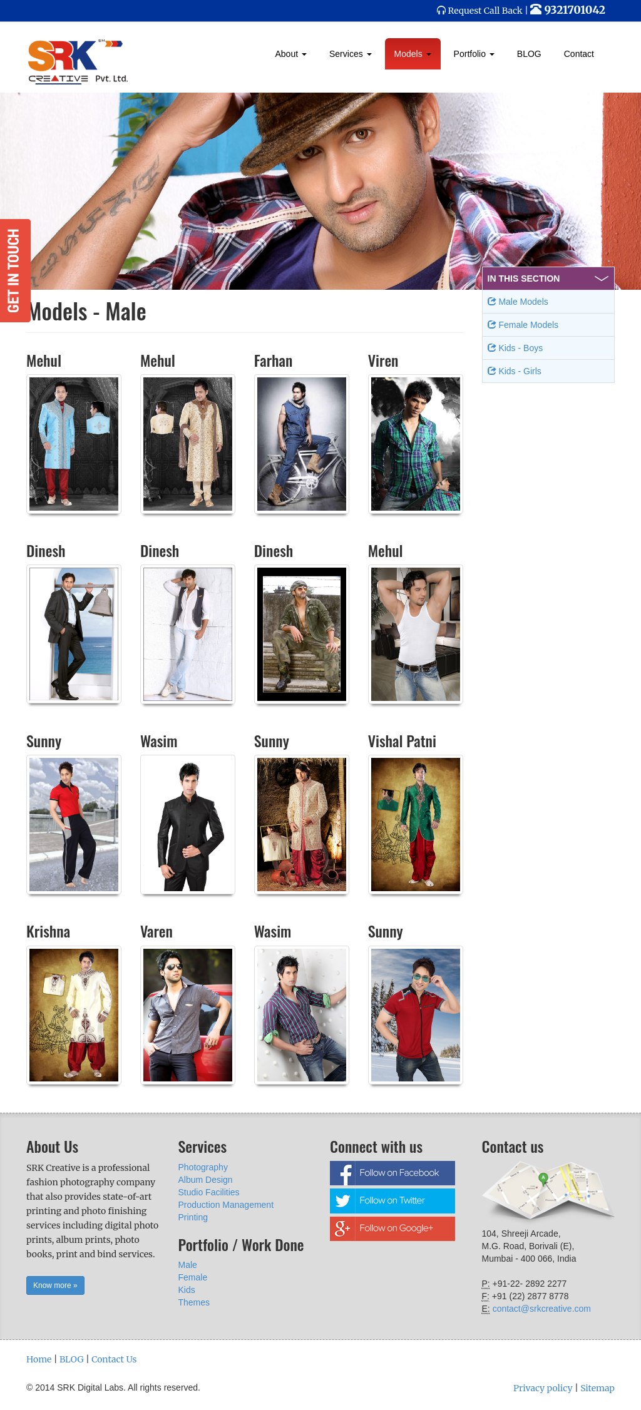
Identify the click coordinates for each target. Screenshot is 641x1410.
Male (187, 1265)
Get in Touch (15, 270)
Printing (193, 1217)
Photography (203, 1167)
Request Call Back (485, 10)
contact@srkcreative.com (542, 1309)
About (291, 54)
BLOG (529, 54)
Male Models (518, 302)
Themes (194, 1302)
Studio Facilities (209, 1192)
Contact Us (113, 1359)
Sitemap (597, 1388)
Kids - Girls (514, 371)
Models (412, 54)
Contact (579, 54)
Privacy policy (543, 1388)
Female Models (523, 325)
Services (350, 54)
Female (193, 1277)
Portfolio (474, 54)
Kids (186, 1290)
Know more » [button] (55, 1285)
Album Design (205, 1180)
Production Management (226, 1205)
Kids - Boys (515, 348)
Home (38, 1359)
